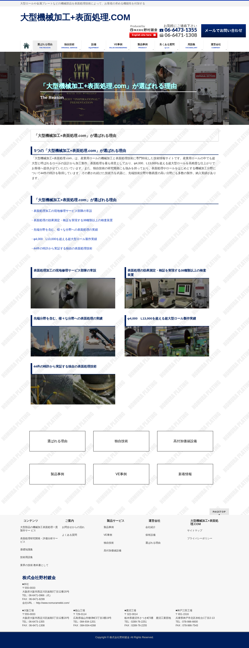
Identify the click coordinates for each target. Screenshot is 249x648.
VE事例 (121, 474)
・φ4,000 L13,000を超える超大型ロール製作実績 (64, 239)
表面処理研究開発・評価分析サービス (39, 540)
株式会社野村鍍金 (120, 637)
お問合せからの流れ (73, 527)
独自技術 (121, 441)
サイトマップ (194, 530)
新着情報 (185, 474)
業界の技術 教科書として (34, 565)
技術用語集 (26, 557)
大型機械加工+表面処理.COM (75, 17)
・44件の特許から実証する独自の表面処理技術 (61, 248)
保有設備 (150, 534)
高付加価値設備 (185, 441)
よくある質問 (69, 534)
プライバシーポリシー (199, 538)
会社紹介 (150, 527)
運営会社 (154, 520)
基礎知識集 (26, 549)
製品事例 (57, 474)
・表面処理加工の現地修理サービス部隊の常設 (61, 210)
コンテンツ (30, 520)
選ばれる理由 (57, 441)
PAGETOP (219, 511)
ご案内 (69, 520)
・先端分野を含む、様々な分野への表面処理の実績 (64, 229)
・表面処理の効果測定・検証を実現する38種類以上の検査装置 (72, 220)
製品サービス (115, 520)
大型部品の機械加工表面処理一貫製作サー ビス (39, 529)
